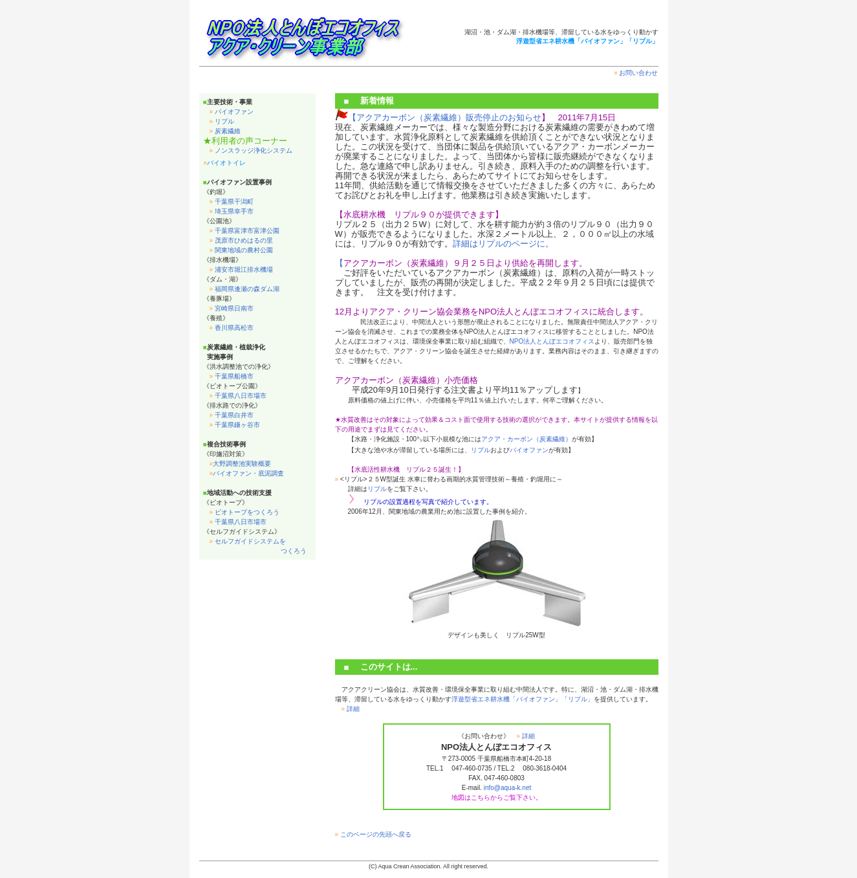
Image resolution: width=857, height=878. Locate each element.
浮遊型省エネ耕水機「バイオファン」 (506, 699)
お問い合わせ (636, 72)
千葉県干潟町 (232, 201)
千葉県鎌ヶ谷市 (235, 424)
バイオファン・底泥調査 (247, 473)
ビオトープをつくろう (244, 512)
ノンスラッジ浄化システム (251, 150)
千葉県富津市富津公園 (244, 230)
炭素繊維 (225, 131)
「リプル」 (577, 699)
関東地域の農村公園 (241, 250)
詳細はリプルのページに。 (503, 243)
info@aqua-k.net (508, 787)
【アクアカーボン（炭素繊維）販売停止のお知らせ (444, 117)
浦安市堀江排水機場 (241, 269)
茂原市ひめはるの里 (241, 240)
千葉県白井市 (232, 415)
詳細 (351, 708)
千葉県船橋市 (232, 376)
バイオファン (232, 111)
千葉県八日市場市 (238, 395)
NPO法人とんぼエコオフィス (552, 341)
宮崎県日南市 (232, 308)
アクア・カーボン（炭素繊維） (526, 439)
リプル (222, 121)
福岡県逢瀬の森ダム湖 (244, 288)
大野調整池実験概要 (241, 463)
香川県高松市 (232, 327)
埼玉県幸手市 (232, 211)
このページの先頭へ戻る (373, 834)
